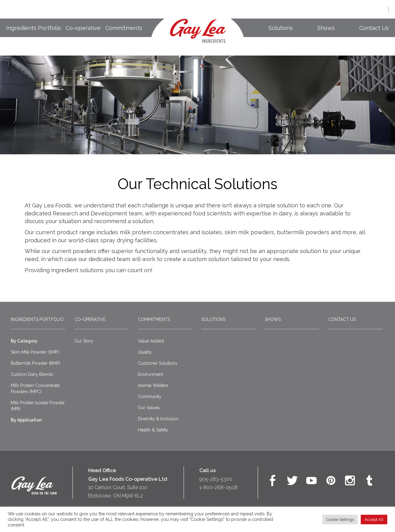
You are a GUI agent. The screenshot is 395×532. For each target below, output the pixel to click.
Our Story (84, 341)
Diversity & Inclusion (158, 418)
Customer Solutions (157, 363)
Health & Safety (153, 429)
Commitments (123, 28)
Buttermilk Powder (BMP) (35, 363)
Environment (150, 374)
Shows (326, 28)
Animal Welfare (153, 385)
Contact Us (374, 28)
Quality (145, 352)
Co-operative (83, 28)
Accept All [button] (374, 519)
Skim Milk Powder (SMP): (35, 352)
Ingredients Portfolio (33, 28)
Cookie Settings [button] (340, 519)
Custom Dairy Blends (32, 374)
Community (149, 396)
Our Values (149, 407)
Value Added (151, 341)
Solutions (280, 28)
